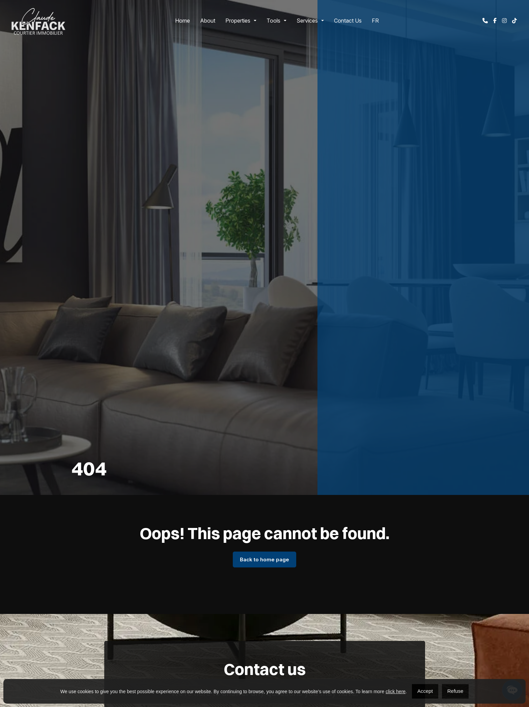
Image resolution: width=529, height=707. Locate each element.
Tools (273, 20)
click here (396, 691)
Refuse (455, 691)
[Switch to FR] (375, 20)
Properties (237, 20)
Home (182, 20)
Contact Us (348, 20)
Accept (425, 691)
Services (307, 20)
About (207, 20)
